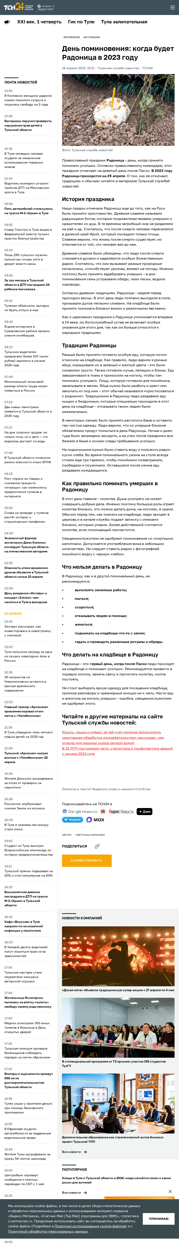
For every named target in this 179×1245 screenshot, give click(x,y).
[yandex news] (117, 822)
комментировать (87, 871)
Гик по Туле (84, 22)
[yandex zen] (145, 822)
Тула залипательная (128, 22)
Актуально (92, 38)
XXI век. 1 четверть (40, 22)
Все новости (71, 1157)
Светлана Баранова (90, 845)
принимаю (158, 1215)
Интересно (72, 38)
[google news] (79, 822)
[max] (95, 830)
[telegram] (72, 830)
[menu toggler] (172, 7)
